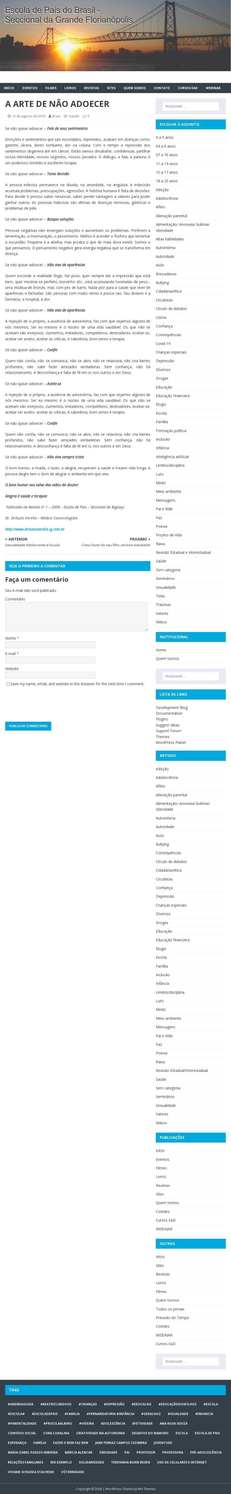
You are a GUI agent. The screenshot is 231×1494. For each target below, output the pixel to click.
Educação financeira (173, 395)
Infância (162, 447)
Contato (162, 88)
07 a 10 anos (167, 154)
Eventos (29, 88)
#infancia (204, 1414)
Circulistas (164, 299)
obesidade (108, 1452)
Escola (161, 413)
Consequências (168, 334)
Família (162, 421)
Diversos (163, 369)
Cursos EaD (188, 88)
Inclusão (163, 439)
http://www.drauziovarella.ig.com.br (35, 529)
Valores (162, 613)
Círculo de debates (171, 308)
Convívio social (22, 1433)
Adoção (162, 189)
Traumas (163, 604)
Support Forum (168, 730)
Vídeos (161, 622)
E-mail (11, 653)
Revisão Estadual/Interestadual (182, 1070)
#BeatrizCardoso (56, 1404)
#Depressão (114, 1404)
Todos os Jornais (170, 1309)
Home (161, 649)
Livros (70, 88)
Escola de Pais (207, 1433)
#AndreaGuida (20, 1404)
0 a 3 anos (165, 137)
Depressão (165, 360)
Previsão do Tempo (172, 1317)
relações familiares (25, 1462)
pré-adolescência (206, 1452)
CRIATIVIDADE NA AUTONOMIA (100, 1433)
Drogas (162, 378)
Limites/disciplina (170, 465)
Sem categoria (168, 569)
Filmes (50, 88)
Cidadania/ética (169, 291)
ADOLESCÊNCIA (113, 1423)
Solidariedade (91, 1462)
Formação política (171, 430)
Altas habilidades (170, 238)
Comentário (15, 599)
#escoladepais (44, 1414)
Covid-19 (163, 343)
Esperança (17, 1443)
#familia (72, 1414)
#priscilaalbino (57, 1423)
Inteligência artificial (172, 456)
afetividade (142, 1423)
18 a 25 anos (167, 180)
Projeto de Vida (169, 534)
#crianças (88, 1404)
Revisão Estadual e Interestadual (183, 552)
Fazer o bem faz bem (70, 1443)
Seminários (165, 578)
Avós (160, 265)
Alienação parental (171, 215)
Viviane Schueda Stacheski (31, 1472)
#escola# (16, 1414)
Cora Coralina (56, 1433)
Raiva (160, 543)
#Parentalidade (22, 1423)
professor (146, 1452)
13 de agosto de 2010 (28, 116)
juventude (163, 1443)
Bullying (162, 282)
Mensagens (165, 500)
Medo (161, 482)
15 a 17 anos (167, 172)
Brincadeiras (166, 273)
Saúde (74, 116)
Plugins (162, 718)
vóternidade (72, 1472)
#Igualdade (178, 1414)
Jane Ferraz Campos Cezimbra (121, 1443)
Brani (56, 116)
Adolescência (167, 198)
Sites (111, 88)
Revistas (91, 88)
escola (182, 1433)
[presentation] (44, 702)
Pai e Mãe (164, 508)
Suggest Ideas (167, 724)
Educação (164, 387)
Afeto (160, 206)
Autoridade (165, 256)
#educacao (141, 1404)
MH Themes (146, 1489)
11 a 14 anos (167, 163)
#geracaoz (151, 1414)
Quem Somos (135, 88)
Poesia (161, 526)
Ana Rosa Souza (174, 1423)
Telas (160, 595)
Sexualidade (166, 587)
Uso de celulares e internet (182, 1462)
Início (9, 88)
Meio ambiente (168, 491)
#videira (86, 1423)
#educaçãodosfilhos (177, 1404)
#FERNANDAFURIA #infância (110, 1414)
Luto (160, 474)
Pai (127, 1452)
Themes (163, 736)
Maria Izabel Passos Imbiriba (33, 1452)
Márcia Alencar (78, 1452)
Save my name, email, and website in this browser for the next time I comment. (77, 683)
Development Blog (172, 707)
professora (172, 1452)
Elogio (161, 404)
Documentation (169, 713)
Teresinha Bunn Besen (130, 1462)
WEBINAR (213, 88)
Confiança (164, 326)
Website (12, 668)
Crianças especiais (171, 352)
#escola (210, 1404)
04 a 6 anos (166, 146)
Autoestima (165, 247)
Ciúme (161, 317)
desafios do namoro (150, 1433)
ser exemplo (61, 1462)
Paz (159, 517)
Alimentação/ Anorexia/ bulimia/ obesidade (183, 227)
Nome (11, 638)
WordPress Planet (171, 742)
